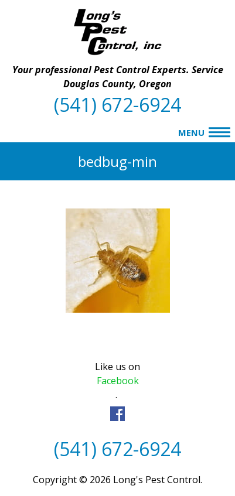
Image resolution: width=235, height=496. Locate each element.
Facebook (118, 380)
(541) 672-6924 (117, 104)
